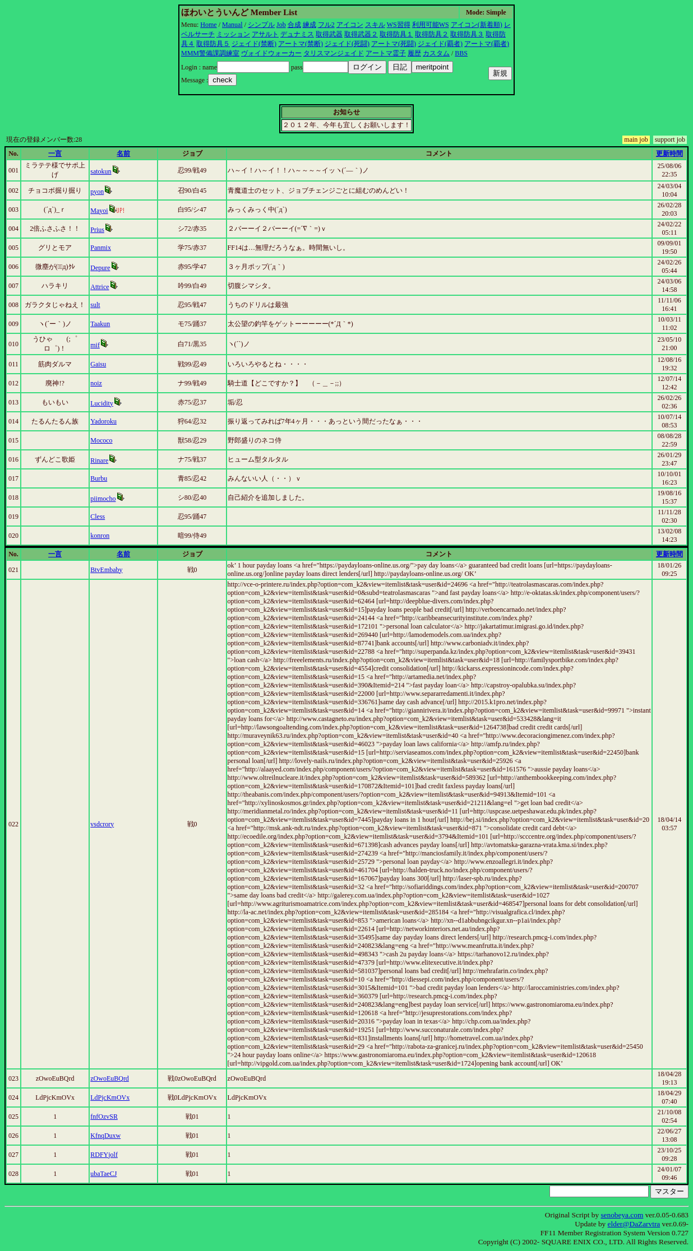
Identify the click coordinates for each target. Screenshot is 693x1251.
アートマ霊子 (386, 53)
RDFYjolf (104, 1155)
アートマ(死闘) (393, 44)
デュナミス (297, 34)
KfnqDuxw (105, 1136)
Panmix (100, 248)
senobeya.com (621, 1215)
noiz (96, 383)
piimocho (103, 499)
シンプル (261, 25)
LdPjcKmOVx (110, 1097)
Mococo (101, 440)
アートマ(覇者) (486, 44)
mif (95, 345)
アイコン (349, 25)
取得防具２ (432, 34)
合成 (294, 25)
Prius (97, 230)
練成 (309, 25)
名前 (123, 153)
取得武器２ (361, 34)
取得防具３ (467, 34)
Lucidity (101, 403)
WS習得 (398, 25)
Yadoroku (103, 421)
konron (99, 536)
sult (95, 305)
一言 (55, 153)
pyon (97, 192)
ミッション (233, 34)
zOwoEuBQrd (109, 1078)
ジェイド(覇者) (440, 44)
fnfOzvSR (104, 1116)
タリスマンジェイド (333, 53)
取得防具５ (213, 44)
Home (208, 25)
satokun (100, 171)
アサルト (265, 34)
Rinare (99, 460)
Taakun (100, 324)
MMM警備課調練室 (210, 53)
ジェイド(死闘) (347, 44)
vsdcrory (102, 824)
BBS (461, 53)
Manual (232, 25)
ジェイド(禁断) (254, 44)
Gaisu (98, 364)
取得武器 (329, 34)
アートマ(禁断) (300, 44)
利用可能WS (430, 25)
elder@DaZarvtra (634, 1224)
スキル (375, 25)
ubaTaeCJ (103, 1174)
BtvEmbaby (106, 570)
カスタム (436, 53)
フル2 (326, 25)
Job (281, 25)
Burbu (98, 478)
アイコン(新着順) (476, 25)
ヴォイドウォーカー (271, 53)
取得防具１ (396, 34)
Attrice (99, 287)
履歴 (414, 53)
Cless (97, 516)
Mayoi (99, 211)
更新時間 (669, 153)
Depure (100, 268)
